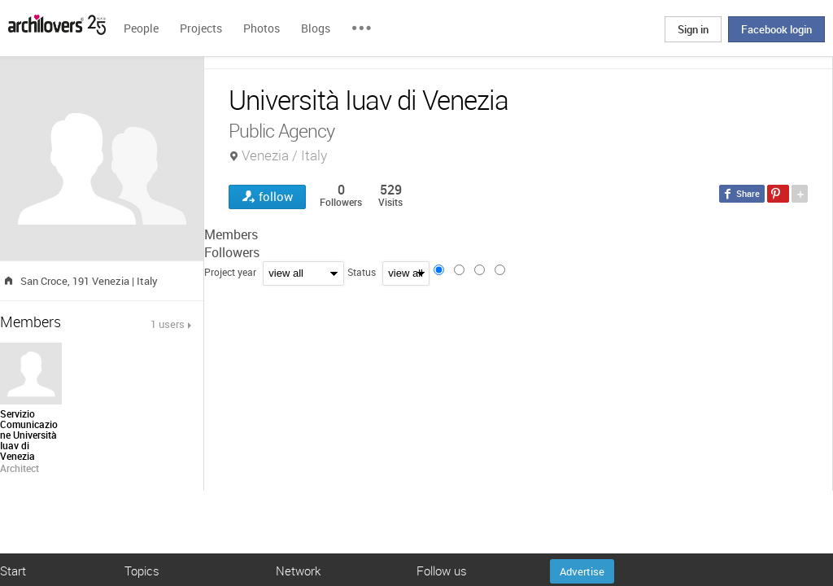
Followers (231, 252)
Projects (201, 28)
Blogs (315, 28)
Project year (230, 271)
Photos (261, 28)
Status (361, 271)
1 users (167, 323)
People (141, 28)
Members (231, 234)
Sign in (693, 29)
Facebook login (776, 29)
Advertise (582, 571)
